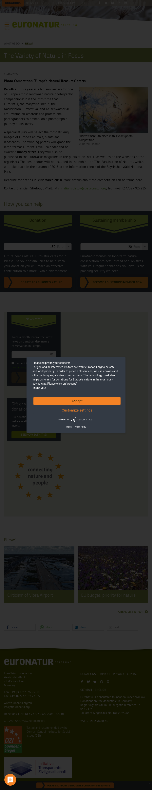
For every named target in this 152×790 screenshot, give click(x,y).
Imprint (69, 427)
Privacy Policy (80, 427)
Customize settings (77, 410)
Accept (77, 401)
